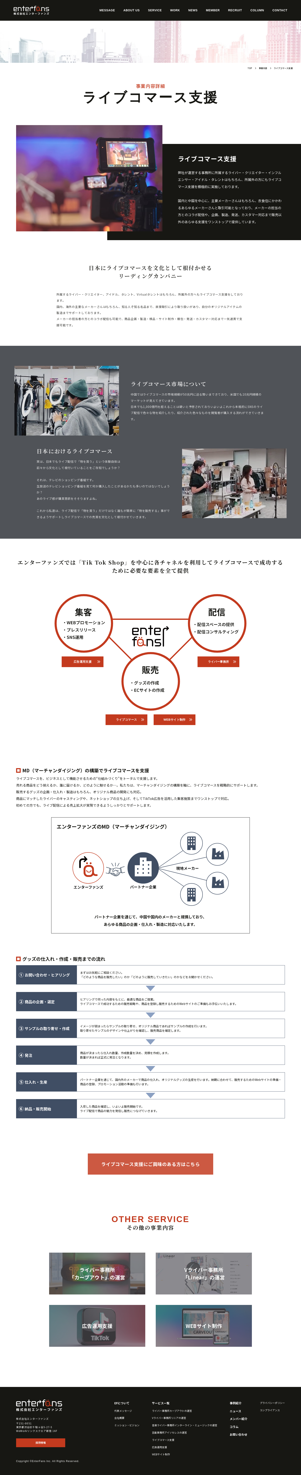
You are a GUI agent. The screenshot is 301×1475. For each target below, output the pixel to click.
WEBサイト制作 (174, 719)
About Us (131, 10)
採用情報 (41, 1442)
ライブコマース (126, 719)
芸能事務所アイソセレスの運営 (169, 1432)
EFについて (121, 1403)
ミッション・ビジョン (126, 1425)
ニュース (235, 1411)
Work (175, 10)
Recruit (235, 10)
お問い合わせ (238, 1435)
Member (213, 10)
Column (257, 10)
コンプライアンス (270, 1410)
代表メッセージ (123, 1410)
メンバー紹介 (238, 1419)
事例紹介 (235, 1403)
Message (107, 10)
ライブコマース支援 (163, 1440)
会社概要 (119, 1418)
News (193, 10)
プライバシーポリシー (272, 1403)
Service (155, 10)
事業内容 (263, 68)
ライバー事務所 (218, 661)
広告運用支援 (83, 661)
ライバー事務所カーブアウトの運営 (172, 1410)
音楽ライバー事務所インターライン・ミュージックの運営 (184, 1425)
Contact (279, 10)
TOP (249, 68)
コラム (234, 1427)
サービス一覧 (161, 1403)
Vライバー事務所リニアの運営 (169, 1418)
